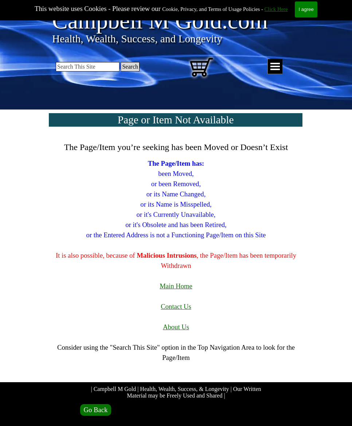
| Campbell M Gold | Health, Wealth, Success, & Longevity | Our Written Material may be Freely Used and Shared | (176, 392)
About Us (176, 327)
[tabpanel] (176, 257)
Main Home (176, 286)
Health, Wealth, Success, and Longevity (137, 39)
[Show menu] (274, 66)
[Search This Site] (88, 67)
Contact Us (176, 306)
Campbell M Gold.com (160, 21)
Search (130, 67)
